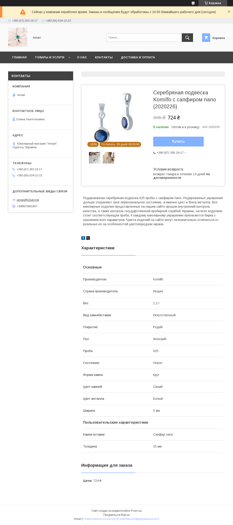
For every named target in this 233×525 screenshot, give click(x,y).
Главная (19, 57)
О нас (82, 57)
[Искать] (187, 37)
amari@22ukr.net (28, 200)
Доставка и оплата (138, 57)
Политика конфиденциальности (138, 518)
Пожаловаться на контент (99, 518)
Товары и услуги (49, 57)
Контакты (104, 57)
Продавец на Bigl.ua (116, 514)
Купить (178, 141)
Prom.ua (136, 510)
